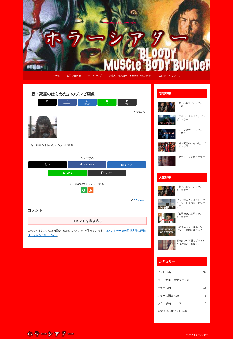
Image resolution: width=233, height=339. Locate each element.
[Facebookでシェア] (67, 102)
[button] (127, 102)
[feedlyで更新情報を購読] (84, 190)
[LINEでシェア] (106, 102)
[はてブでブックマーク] (87, 102)
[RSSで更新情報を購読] (90, 190)
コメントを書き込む (87, 221)
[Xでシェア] (47, 102)
